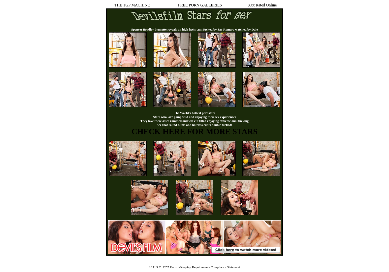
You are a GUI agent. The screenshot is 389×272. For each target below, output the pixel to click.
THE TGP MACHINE (132, 5)
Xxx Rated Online (262, 5)
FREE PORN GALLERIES (200, 5)
